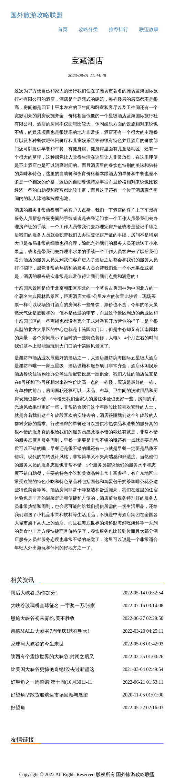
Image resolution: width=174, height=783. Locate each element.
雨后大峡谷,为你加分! (34, 592)
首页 (63, 29)
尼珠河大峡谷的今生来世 (37, 643)
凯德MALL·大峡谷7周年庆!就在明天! (50, 631)
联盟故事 (148, 29)
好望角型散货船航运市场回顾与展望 (49, 694)
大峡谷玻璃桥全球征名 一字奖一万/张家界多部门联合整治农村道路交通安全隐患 (53, 607)
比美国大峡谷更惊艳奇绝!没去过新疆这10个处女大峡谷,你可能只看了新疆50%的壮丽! (52, 670)
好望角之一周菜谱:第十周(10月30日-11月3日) (51, 683)
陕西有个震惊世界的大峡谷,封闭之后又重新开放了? (52, 658)
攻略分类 (88, 29)
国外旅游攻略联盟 (36, 15)
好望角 (18, 707)
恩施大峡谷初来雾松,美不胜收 (43, 618)
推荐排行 (118, 29)
